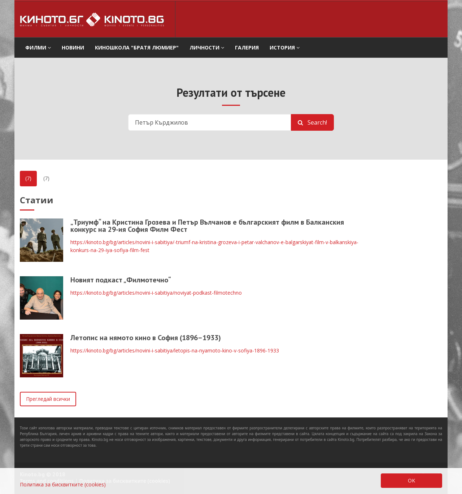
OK (411, 480)
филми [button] (38, 47)
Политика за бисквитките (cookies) (63, 484)
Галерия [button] (247, 47)
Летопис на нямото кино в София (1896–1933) (145, 337)
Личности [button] (206, 47)
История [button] (285, 47)
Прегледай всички (48, 398)
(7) (28, 178)
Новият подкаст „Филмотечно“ (120, 280)
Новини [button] (73, 47)
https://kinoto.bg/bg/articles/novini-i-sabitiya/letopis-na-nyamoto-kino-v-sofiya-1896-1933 (174, 350)
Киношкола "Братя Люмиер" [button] (137, 47)
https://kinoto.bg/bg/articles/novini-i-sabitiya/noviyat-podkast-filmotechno (156, 292)
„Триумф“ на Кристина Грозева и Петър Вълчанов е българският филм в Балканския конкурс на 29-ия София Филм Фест (207, 225)
